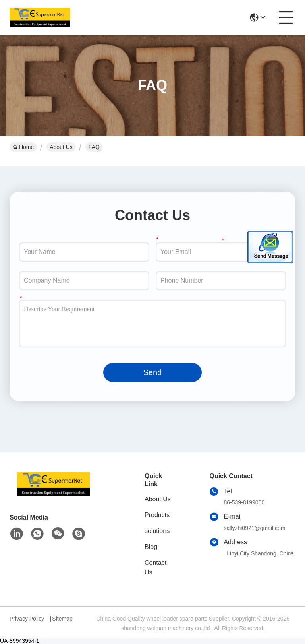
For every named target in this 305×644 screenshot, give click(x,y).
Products (157, 515)
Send (152, 372)
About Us (61, 147)
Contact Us (155, 567)
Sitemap (62, 618)
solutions (157, 531)
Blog (151, 546)
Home (23, 147)
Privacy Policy (27, 618)
